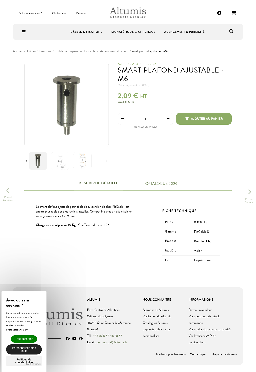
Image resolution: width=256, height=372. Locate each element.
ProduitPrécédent (8, 199)
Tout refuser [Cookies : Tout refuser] (33, 364)
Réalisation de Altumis (157, 316)
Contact (81, 13)
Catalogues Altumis (155, 322)
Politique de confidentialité (224, 354)
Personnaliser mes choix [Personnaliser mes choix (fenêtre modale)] (24, 349)
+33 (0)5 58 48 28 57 (107, 335)
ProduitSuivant (249, 200)
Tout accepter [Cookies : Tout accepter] (24, 338)
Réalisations (59, 13)
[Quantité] (146, 119)
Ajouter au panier (204, 118)
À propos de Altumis (156, 309)
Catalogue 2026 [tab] (161, 183)
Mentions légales (198, 354)
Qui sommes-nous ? (30, 13)
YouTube (74, 338)
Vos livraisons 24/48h (202, 335)
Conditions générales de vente (171, 354)
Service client (197, 342)
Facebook (68, 338)
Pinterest (81, 338)
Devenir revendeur (200, 309)
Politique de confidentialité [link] (24, 361)
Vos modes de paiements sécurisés (210, 329)
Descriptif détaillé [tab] (98, 183)
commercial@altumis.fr (112, 342)
